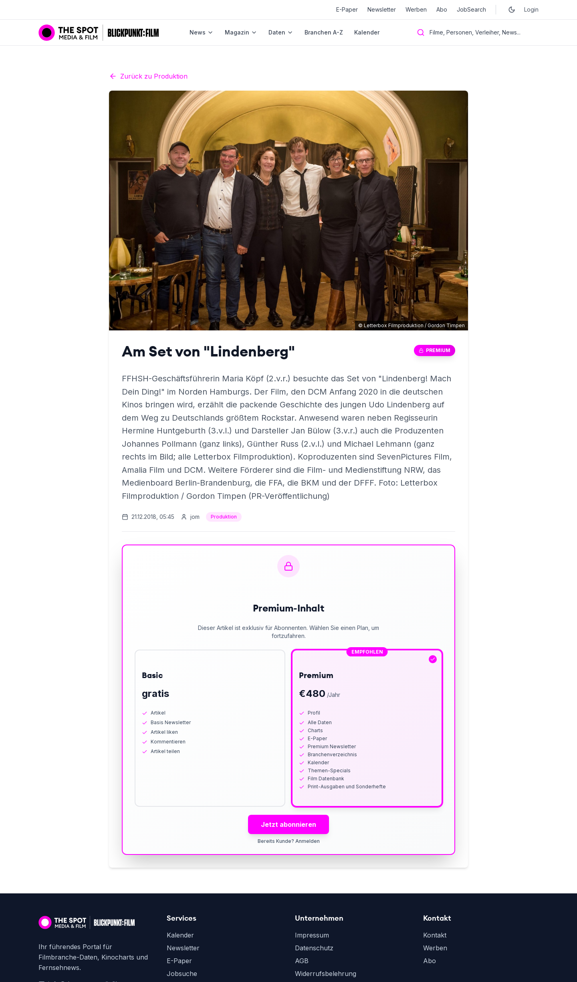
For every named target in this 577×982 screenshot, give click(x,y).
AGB (302, 961)
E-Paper (347, 9)
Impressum (312, 935)
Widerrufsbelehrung (325, 974)
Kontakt (434, 935)
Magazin (241, 32)
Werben (416, 9)
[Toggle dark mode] (512, 10)
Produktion (224, 517)
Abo (441, 9)
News (202, 32)
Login (531, 9)
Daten (280, 32)
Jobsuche (182, 974)
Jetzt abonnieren (288, 824)
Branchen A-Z (324, 32)
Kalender (366, 32)
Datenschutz (314, 948)
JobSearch (471, 9)
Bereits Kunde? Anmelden (289, 841)
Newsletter (381, 9)
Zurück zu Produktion (148, 76)
